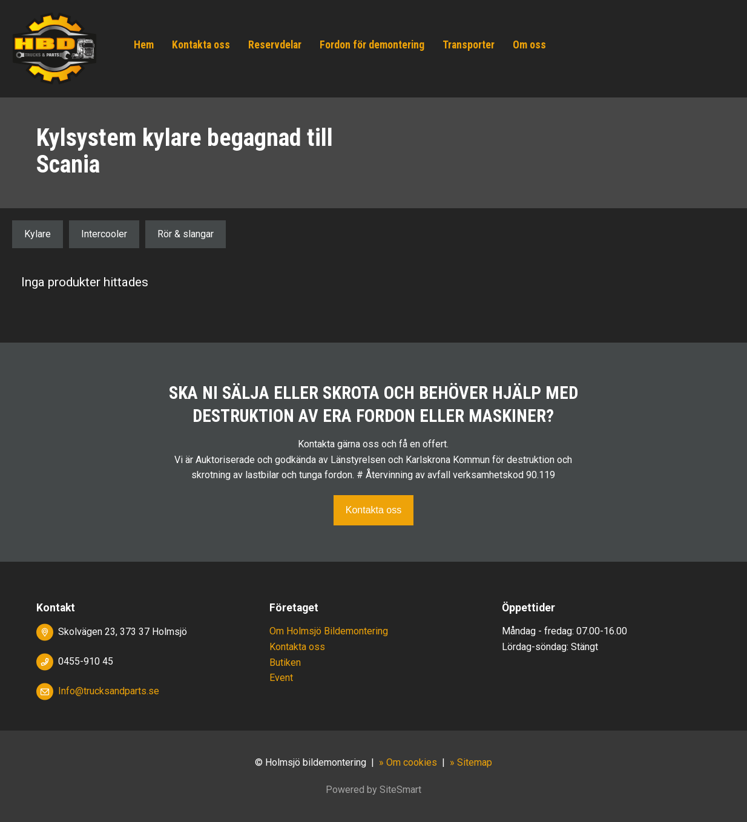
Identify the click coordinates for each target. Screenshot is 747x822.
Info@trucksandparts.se (108, 691)
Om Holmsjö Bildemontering (328, 631)
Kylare (37, 234)
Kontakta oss (201, 45)
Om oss (529, 45)
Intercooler (104, 234)
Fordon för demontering (372, 45)
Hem (144, 45)
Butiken (285, 662)
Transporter (469, 45)
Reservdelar (274, 45)
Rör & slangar (185, 234)
